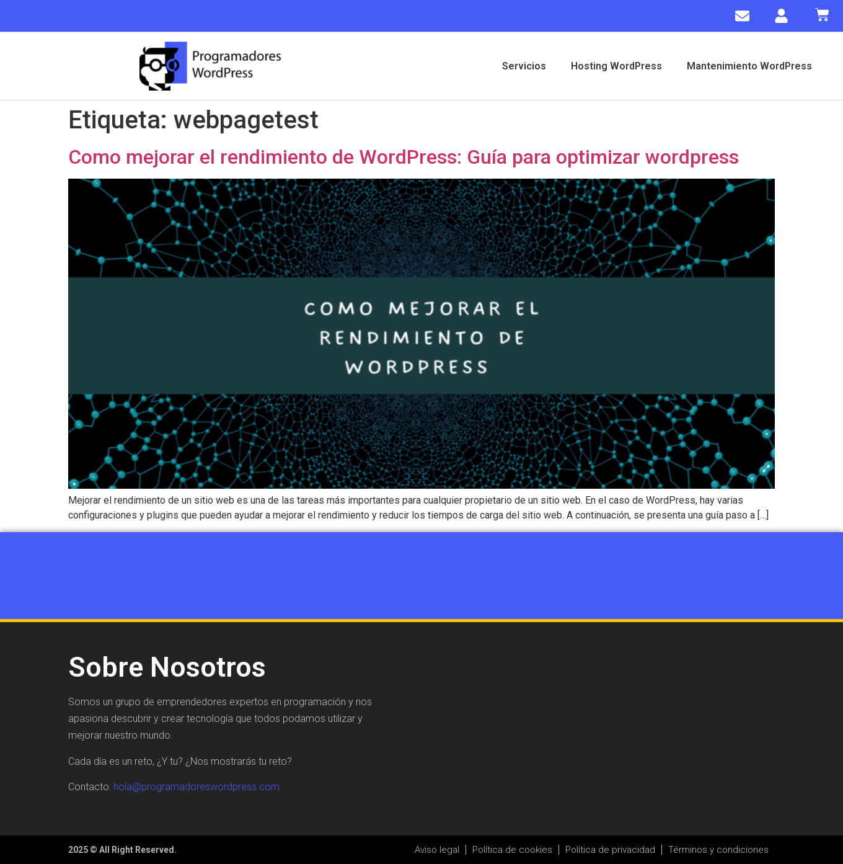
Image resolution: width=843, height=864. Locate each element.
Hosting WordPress (616, 66)
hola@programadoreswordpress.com (196, 787)
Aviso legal (437, 849)
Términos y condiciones (718, 849)
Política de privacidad (610, 849)
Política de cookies (512, 849)
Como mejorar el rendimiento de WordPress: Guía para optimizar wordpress (403, 157)
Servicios (524, 66)
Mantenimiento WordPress (749, 66)
